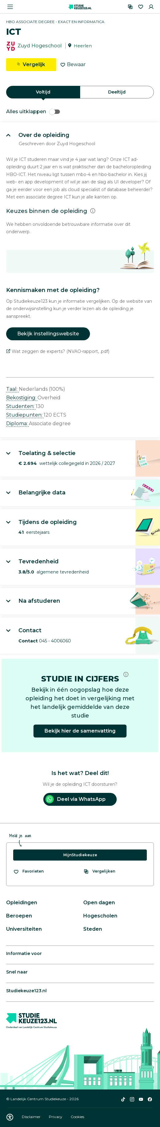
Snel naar (17, 972)
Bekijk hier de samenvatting (80, 731)
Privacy (56, 1116)
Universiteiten (24, 929)
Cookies (77, 1116)
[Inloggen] (151, 7)
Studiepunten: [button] (25, 415)
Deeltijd (117, 92)
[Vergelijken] (130, 7)
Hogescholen (100, 916)
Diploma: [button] (17, 423)
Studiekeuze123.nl (26, 990)
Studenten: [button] (21, 406)
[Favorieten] (141, 7)
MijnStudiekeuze (80, 855)
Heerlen (83, 46)
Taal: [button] (12, 389)
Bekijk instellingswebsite (48, 334)
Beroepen (19, 916)
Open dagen (99, 902)
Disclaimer (31, 1116)
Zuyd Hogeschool (40, 46)
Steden (92, 929)
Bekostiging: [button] (21, 398)
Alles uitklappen (33, 111)
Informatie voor (24, 953)
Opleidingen (21, 902)
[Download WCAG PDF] (10, 1117)
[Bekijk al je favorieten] (28, 871)
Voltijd (43, 92)
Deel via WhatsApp (75, 799)
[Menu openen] (10, 7)
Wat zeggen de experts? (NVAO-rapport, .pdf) (57, 351)
